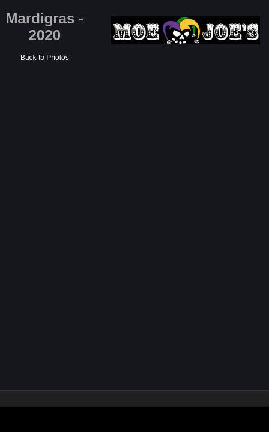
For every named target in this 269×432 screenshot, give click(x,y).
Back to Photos (44, 57)
